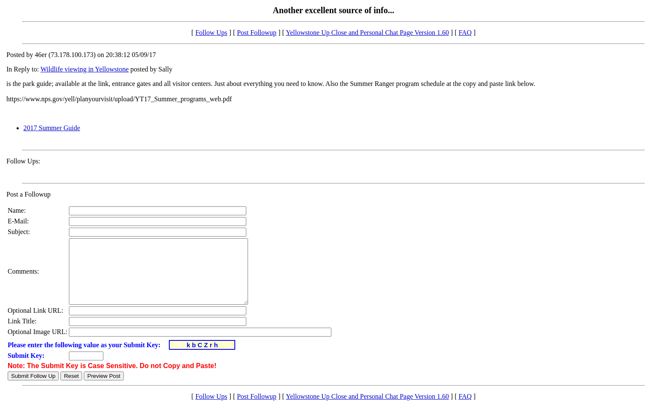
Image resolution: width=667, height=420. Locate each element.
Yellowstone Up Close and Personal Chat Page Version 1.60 (367, 32)
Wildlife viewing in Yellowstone (84, 69)
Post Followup (256, 32)
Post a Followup (28, 194)
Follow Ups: (23, 161)
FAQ (465, 32)
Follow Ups (211, 32)
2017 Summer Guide (51, 127)
